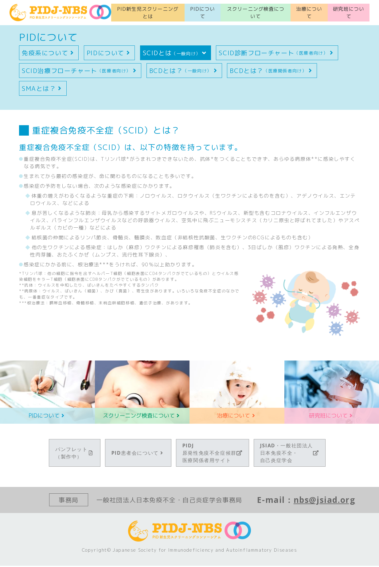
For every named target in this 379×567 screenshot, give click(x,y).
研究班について (348, 13)
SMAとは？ (43, 89)
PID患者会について (138, 454)
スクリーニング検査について (255, 13)
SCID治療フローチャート (80, 72)
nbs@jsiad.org (324, 501)
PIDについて (202, 13)
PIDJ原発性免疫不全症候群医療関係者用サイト (212, 454)
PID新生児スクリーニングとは (147, 13)
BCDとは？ (184, 72)
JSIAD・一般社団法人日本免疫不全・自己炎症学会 (289, 454)
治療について (309, 13)
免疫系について (49, 54)
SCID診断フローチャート (277, 54)
